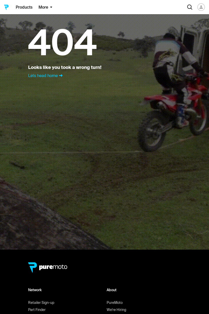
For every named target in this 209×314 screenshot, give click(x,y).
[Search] (189, 7)
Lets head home (46, 75)
